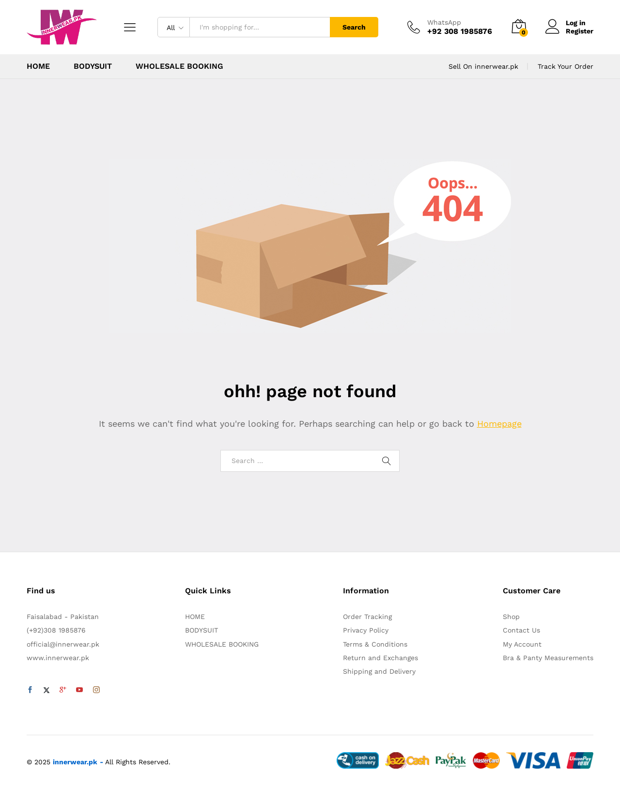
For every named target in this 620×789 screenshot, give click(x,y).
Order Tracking (367, 616)
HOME (38, 66)
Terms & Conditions (375, 644)
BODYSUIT (93, 66)
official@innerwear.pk (63, 644)
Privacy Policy (365, 630)
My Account (522, 644)
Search (354, 27)
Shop (511, 616)
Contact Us (521, 630)
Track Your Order (565, 66)
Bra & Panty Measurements (548, 658)
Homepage (499, 423)
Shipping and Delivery (379, 671)
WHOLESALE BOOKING (179, 66)
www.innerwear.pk (58, 658)
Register (579, 31)
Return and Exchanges (380, 658)
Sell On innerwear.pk (483, 66)
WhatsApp (444, 22)
